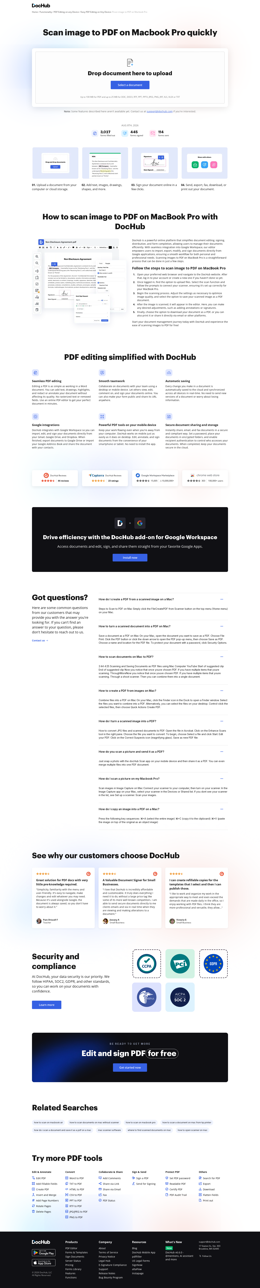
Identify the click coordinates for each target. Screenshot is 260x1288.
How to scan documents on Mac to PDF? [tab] (161, 656)
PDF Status (109, 1200)
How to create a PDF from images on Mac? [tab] (161, 690)
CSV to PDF (76, 1195)
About (102, 1248)
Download (209, 1189)
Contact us (38, 640)
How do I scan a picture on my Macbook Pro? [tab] (161, 778)
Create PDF (42, 1189)
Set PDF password (180, 1178)
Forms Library (73, 1269)
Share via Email (112, 1189)
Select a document (130, 85)
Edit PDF (41, 1178)
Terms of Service (108, 1252)
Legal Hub (104, 1260)
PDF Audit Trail (178, 1195)
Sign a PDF (142, 1178)
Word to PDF (77, 1178)
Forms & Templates (76, 1252)
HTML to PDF (77, 1189)
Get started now (130, 1067)
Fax (105, 1195)
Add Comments (112, 1178)
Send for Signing (146, 1183)
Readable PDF (178, 1183)
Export (206, 1183)
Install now (130, 558)
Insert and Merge (46, 1195)
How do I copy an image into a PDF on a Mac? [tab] (161, 809)
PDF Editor (71, 1248)
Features (70, 1273)
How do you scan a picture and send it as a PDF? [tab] (161, 751)
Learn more (46, 1005)
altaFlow (137, 1269)
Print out (208, 1200)
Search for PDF (211, 1178)
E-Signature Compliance (113, 1265)
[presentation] (130, 77)
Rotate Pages (43, 1206)
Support (103, 1269)
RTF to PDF (76, 1206)
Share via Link (111, 1183)
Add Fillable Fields (46, 1183)
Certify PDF (176, 1189)
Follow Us (207, 1256)
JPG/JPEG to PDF (78, 1211)
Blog (134, 1248)
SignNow (137, 1265)
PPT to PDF (76, 1200)
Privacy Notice (107, 1256)
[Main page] (41, 6)
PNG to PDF (76, 1217)
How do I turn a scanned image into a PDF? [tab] (161, 721)
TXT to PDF (76, 1183)
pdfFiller (137, 1256)
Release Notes (107, 1273)
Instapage (138, 1273)
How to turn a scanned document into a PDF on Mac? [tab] (161, 626)
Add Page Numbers (47, 1200)
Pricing (69, 1265)
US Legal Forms (141, 1260)
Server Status (73, 1260)
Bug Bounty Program (111, 1277)
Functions (71, 1277)
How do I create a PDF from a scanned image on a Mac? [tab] (161, 599)
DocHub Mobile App (143, 1252)
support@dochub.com (160, 111)
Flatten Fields (210, 1195)
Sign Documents (74, 1256)
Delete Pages (43, 1211)
